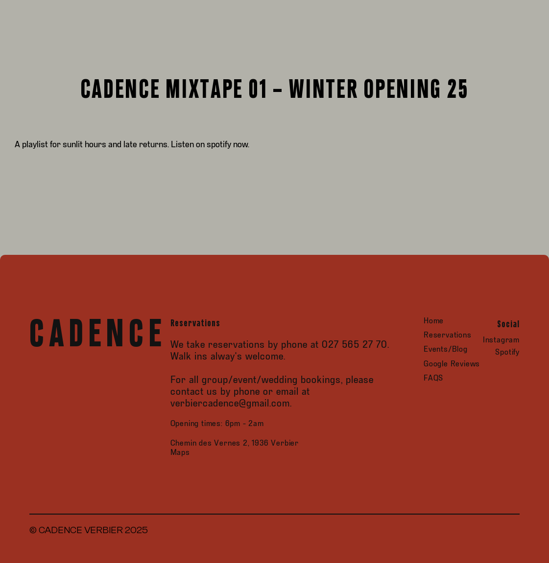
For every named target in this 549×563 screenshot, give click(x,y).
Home (434, 321)
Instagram (501, 340)
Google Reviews (452, 364)
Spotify (507, 352)
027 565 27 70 (354, 344)
